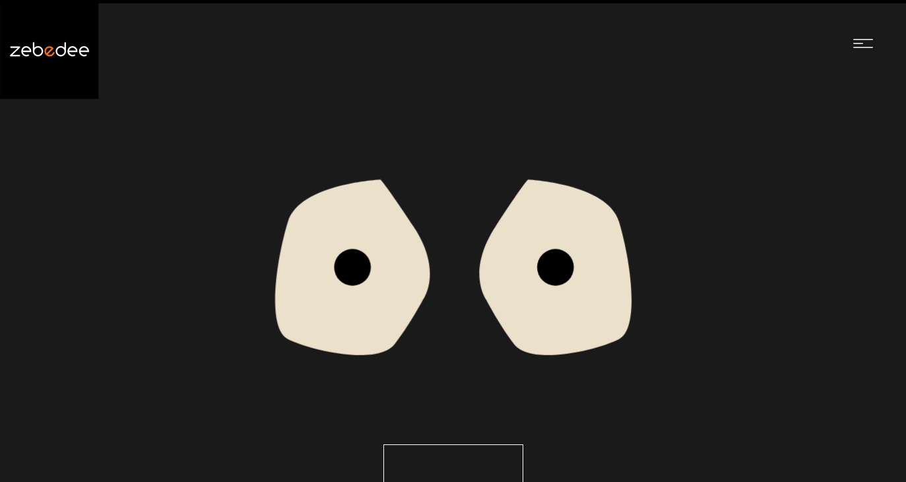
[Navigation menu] (863, 42)
